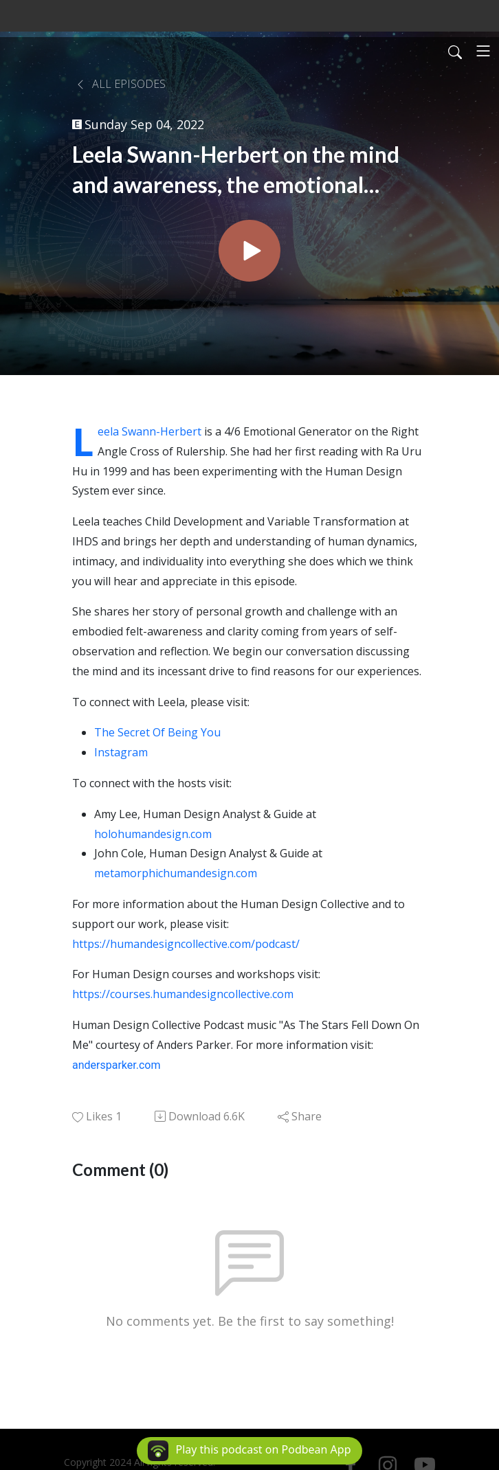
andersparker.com (116, 1065)
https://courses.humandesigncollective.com (182, 994)
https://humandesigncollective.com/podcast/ (186, 943)
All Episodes (120, 83)
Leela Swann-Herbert (149, 431)
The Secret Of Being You (157, 732)
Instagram (121, 752)
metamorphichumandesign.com (175, 873)
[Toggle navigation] (483, 51)
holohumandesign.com (153, 833)
